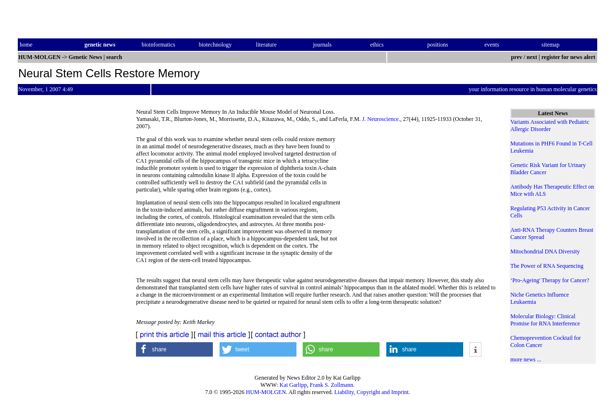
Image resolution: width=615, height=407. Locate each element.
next (532, 57)
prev (516, 57)
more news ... (525, 359)
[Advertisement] (418, 202)
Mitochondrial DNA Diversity (545, 251)
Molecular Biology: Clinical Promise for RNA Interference (545, 320)
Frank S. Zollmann (331, 385)
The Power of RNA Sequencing (546, 266)
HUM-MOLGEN (266, 392)
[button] (174, 349)
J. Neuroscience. (381, 119)
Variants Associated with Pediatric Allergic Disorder (549, 125)
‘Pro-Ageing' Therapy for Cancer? (549, 280)
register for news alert (569, 57)
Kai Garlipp (293, 385)
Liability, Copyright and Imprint (371, 392)
